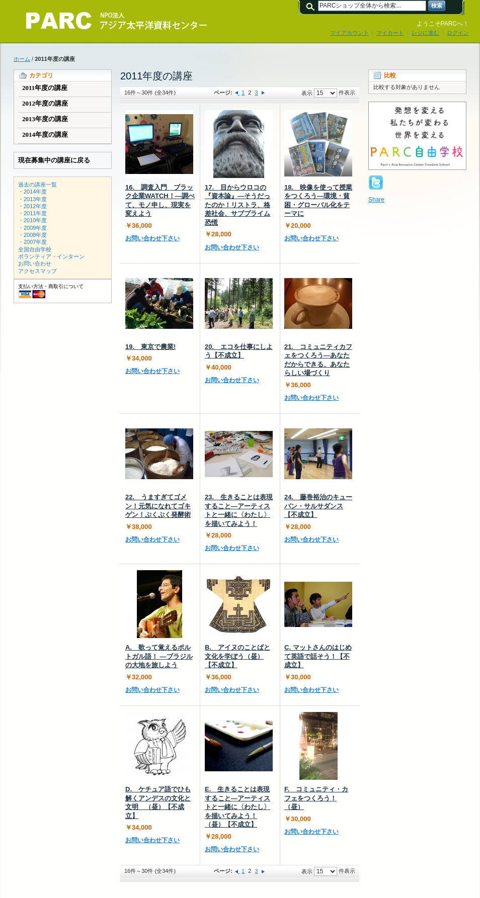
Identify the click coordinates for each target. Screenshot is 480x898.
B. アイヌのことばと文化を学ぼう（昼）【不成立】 (237, 656)
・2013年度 (32, 199)
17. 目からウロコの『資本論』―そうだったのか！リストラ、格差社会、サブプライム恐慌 (237, 205)
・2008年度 (32, 235)
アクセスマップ (37, 271)
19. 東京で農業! (150, 346)
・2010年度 (32, 220)
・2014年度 (32, 192)
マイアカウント (349, 33)
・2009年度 (32, 228)
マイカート (390, 33)
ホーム (22, 59)
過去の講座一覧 (37, 185)
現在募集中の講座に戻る (54, 160)
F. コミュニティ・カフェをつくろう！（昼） (316, 798)
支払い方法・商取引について (51, 286)
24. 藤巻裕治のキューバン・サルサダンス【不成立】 (318, 505)
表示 (306, 93)
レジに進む (425, 33)
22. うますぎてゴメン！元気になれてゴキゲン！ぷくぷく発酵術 (158, 505)
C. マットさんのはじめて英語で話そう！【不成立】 (318, 656)
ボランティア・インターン (51, 256)
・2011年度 (32, 213)
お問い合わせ (34, 263)
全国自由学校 (34, 249)
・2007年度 (32, 242)
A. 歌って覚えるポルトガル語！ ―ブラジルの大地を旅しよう (159, 656)
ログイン (458, 33)
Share (376, 199)
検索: (312, 6)
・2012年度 (32, 206)
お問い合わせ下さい (152, 238)
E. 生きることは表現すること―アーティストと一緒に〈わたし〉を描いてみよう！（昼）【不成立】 (237, 806)
